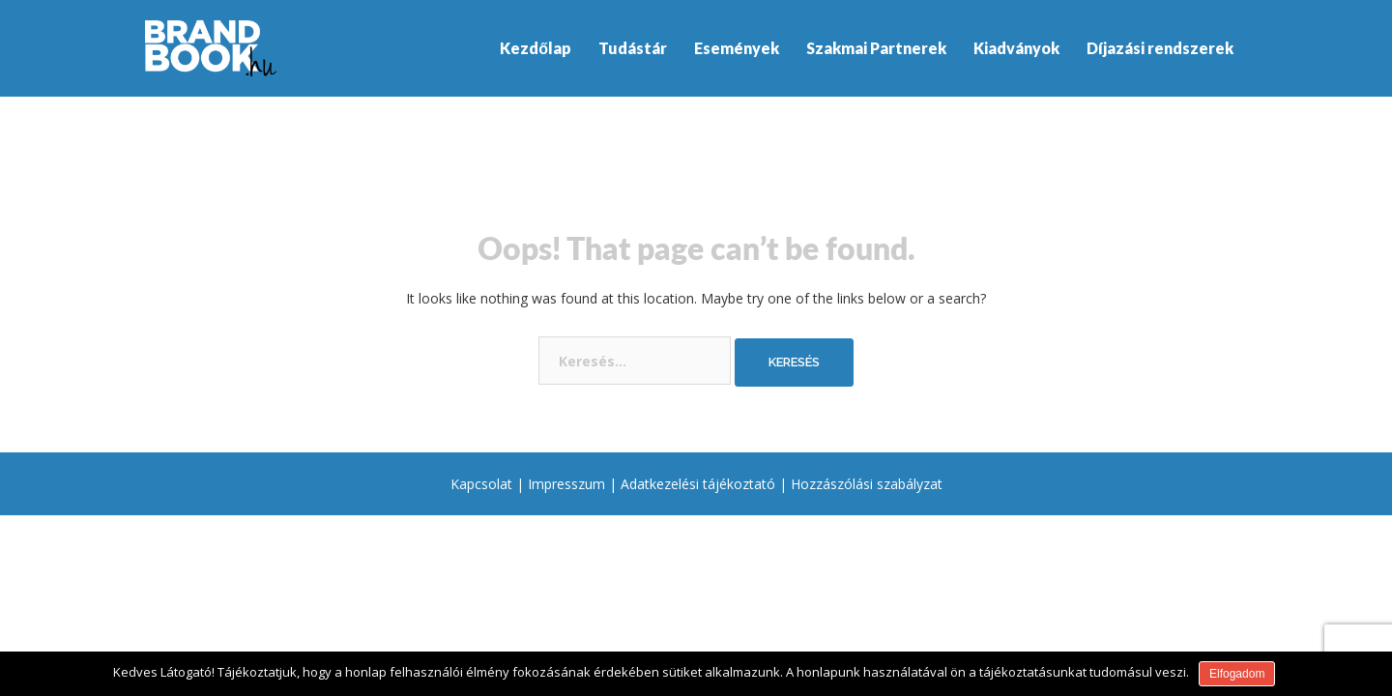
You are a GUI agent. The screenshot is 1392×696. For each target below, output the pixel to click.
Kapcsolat (481, 484)
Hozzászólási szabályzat (866, 484)
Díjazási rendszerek (1160, 48)
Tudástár (632, 48)
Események (736, 48)
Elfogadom (1236, 674)
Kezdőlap (535, 48)
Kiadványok (1016, 48)
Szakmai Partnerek (876, 48)
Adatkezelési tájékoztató (698, 484)
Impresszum (566, 484)
